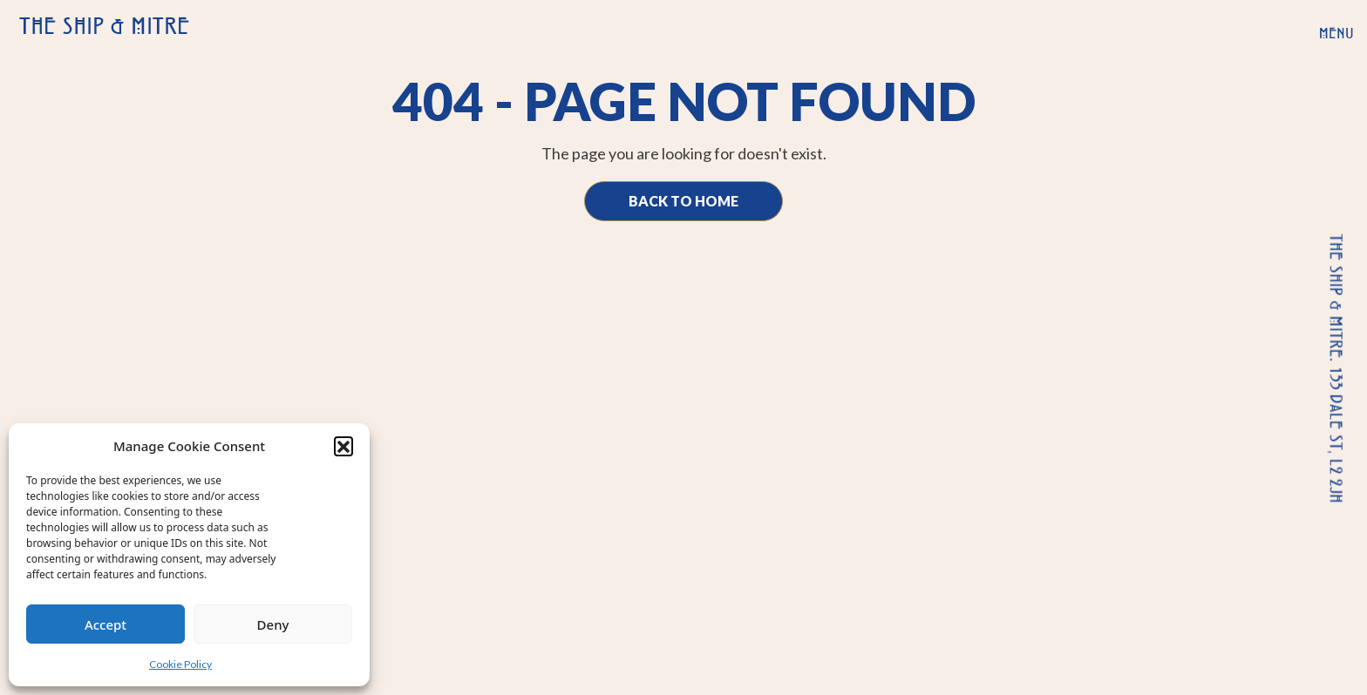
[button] (343, 446)
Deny (273, 624)
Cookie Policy (180, 664)
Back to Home (683, 200)
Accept (105, 624)
